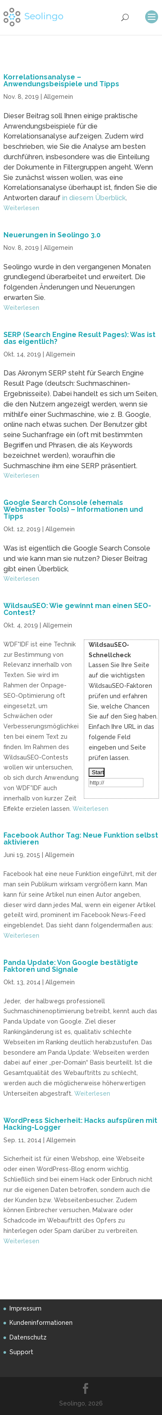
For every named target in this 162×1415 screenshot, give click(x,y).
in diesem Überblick (94, 198)
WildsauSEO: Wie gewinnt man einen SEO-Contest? (77, 609)
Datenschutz (28, 1337)
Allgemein (58, 96)
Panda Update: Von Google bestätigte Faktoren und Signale (70, 966)
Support (21, 1352)
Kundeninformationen (41, 1322)
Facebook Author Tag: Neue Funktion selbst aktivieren (80, 838)
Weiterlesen (21, 208)
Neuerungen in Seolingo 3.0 (52, 235)
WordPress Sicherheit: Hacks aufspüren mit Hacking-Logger (80, 1123)
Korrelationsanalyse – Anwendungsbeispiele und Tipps (61, 80)
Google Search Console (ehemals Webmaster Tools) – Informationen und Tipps (73, 509)
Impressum (25, 1308)
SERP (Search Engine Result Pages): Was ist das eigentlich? (79, 338)
